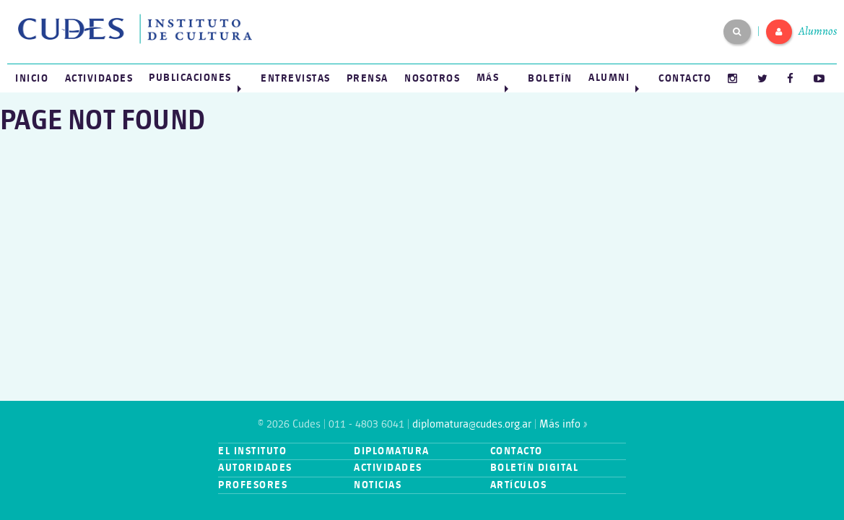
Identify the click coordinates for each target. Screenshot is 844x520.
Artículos (518, 485)
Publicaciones (190, 77)
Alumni (609, 77)
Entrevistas (296, 78)
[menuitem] (31, 78)
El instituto (252, 451)
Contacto (684, 78)
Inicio (31, 78)
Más (488, 77)
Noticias (377, 485)
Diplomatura (392, 451)
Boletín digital (534, 467)
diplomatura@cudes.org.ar (471, 424)
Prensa (367, 78)
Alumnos (818, 31)
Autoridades (255, 467)
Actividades (99, 78)
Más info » (563, 424)
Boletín (550, 78)
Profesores (252, 485)
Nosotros (432, 78)
